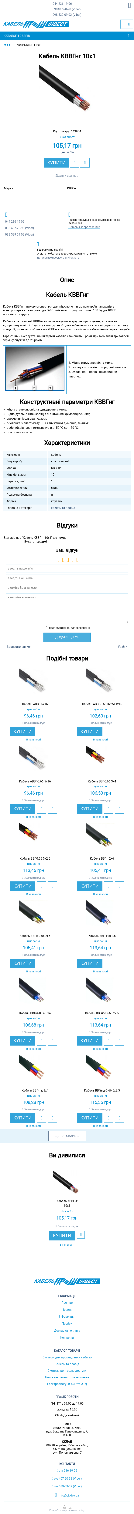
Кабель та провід (67, 1364)
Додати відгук (66, 175)
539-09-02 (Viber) (67, 15)
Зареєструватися (19, 647)
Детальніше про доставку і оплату (58, 257)
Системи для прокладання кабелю (67, 1357)
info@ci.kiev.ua (67, 1495)
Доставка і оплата (67, 1330)
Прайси (67, 1323)
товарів (70, 1136)
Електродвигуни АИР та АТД (67, 1384)
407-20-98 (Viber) (67, 9)
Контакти (67, 1337)
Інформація (67, 1316)
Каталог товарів (17, 36)
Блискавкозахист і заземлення (67, 1377)
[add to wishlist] (74, 163)
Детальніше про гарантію (84, 227)
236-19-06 (62, 4)
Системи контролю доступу (67, 1370)
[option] (67, 93)
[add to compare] (85, 163)
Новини (67, 1310)
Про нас (67, 1302)
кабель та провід (63, 508)
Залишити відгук (34, 723)
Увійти (122, 647)
